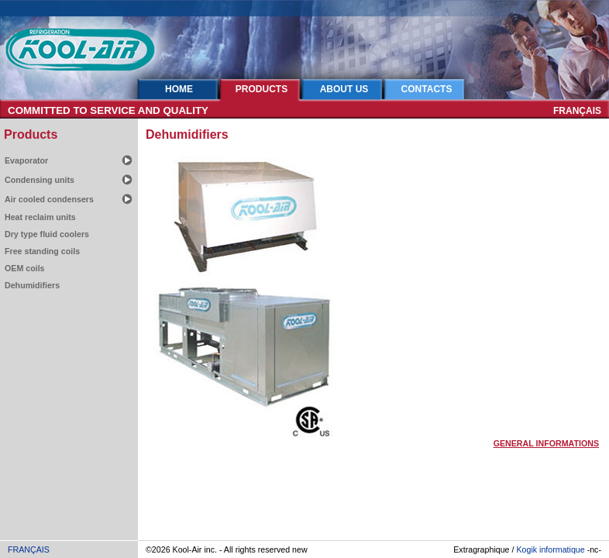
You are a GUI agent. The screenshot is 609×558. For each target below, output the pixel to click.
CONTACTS (426, 89)
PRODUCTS (261, 89)
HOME (179, 89)
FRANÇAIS (577, 110)
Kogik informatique (550, 549)
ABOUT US (344, 89)
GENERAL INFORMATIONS (546, 443)
